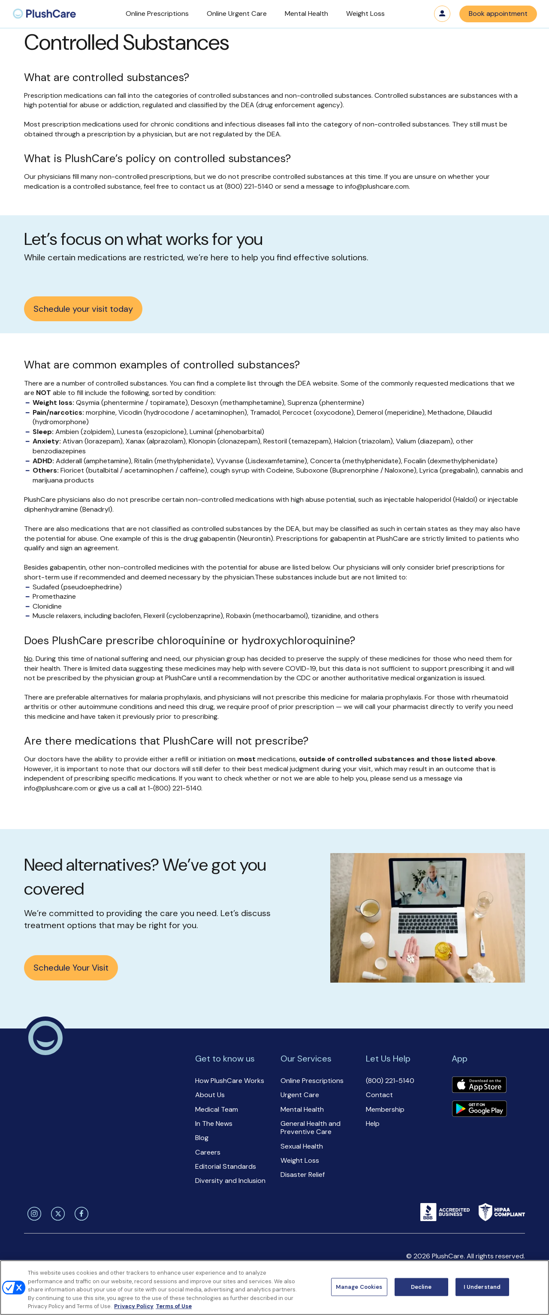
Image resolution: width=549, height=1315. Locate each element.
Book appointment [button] (498, 13)
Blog (201, 1137)
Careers (207, 1152)
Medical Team (216, 1109)
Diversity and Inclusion (230, 1180)
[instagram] (33, 1213)
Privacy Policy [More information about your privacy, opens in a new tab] (134, 1306)
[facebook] (80, 1213)
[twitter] (56, 1213)
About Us (210, 1094)
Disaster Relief (303, 1174)
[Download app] (479, 1086)
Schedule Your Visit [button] (71, 967)
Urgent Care (300, 1094)
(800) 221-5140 (390, 1080)
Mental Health (302, 1109)
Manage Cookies (359, 1287)
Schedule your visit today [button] (83, 308)
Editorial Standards (225, 1166)
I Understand (482, 1287)
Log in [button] (442, 13)
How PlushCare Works (229, 1080)
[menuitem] (44, 14)
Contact (379, 1094)
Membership (385, 1109)
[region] (274, 1287)
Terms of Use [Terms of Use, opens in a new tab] (174, 1306)
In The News (213, 1123)
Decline (421, 1287)
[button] (157, 14)
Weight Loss (300, 1160)
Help (373, 1123)
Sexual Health (302, 1146)
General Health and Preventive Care (311, 1127)
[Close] (535, 1286)
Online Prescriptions (312, 1080)
